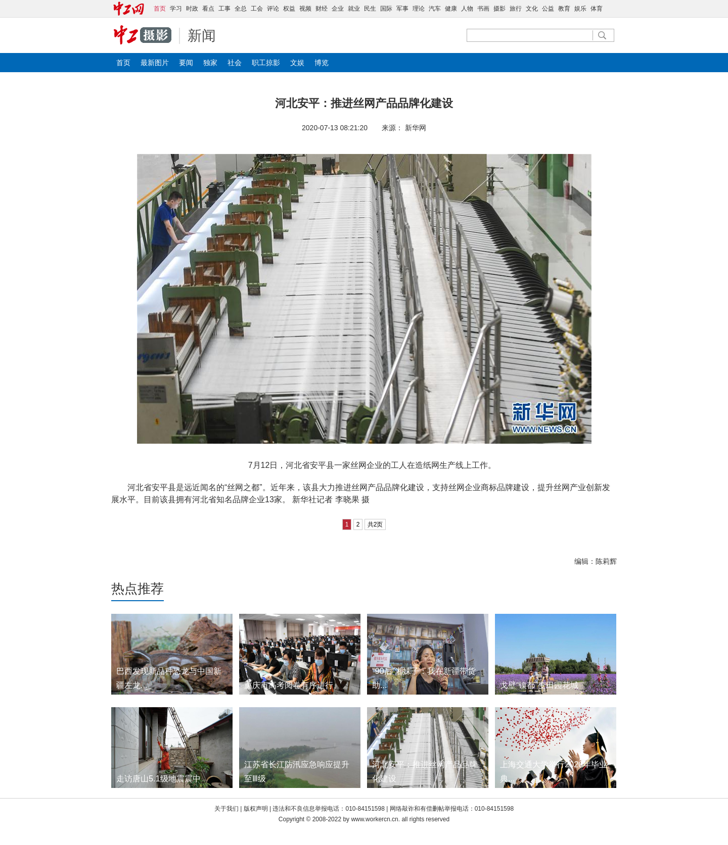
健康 (451, 8)
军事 (402, 8)
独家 (210, 63)
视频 (305, 8)
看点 (208, 8)
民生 (370, 8)
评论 (273, 8)
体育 (596, 8)
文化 (532, 8)
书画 (483, 8)
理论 (419, 8)
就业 (354, 8)
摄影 (499, 8)
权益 (289, 8)
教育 (564, 8)
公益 (548, 8)
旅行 (516, 8)
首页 (123, 63)
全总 (241, 8)
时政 (192, 8)
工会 (257, 8)
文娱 (297, 63)
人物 (467, 8)
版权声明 (256, 808)
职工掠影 (266, 63)
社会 (235, 63)
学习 (176, 8)
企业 (338, 8)
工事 (224, 8)
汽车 (435, 8)
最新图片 (155, 63)
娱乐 (580, 8)
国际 (386, 8)
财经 (321, 8)
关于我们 (226, 808)
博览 (321, 63)
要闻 (186, 63)
